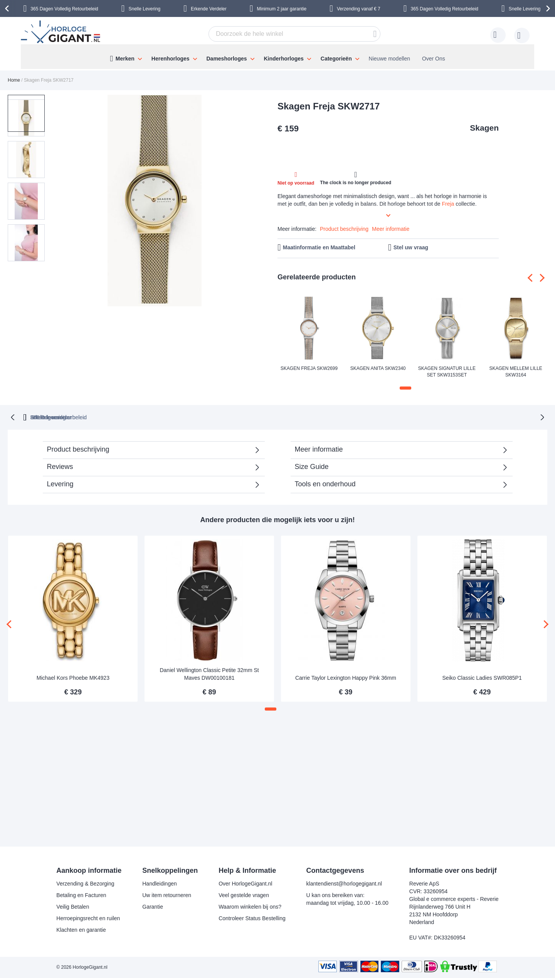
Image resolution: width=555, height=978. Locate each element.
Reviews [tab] (60, 466)
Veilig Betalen (72, 907)
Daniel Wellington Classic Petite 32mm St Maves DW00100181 (209, 673)
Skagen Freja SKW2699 (309, 368)
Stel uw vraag (411, 247)
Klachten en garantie (81, 930)
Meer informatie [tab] (319, 448)
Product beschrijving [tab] (78, 448)
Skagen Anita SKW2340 (378, 368)
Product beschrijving (344, 229)
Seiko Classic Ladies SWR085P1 (482, 677)
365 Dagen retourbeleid (214, 416)
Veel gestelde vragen (244, 895)
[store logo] (62, 32)
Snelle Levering (145, 9)
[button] (64, 201)
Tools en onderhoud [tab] (325, 483)
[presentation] (8, 8)
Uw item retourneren (166, 895)
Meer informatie (390, 229)
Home (14, 80)
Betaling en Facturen (81, 895)
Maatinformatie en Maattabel (319, 247)
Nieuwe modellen (389, 58)
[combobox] (294, 34)
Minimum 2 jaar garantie (282, 9)
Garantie (152, 907)
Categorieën (336, 58)
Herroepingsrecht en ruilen (88, 918)
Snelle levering (359, 416)
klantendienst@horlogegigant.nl (344, 884)
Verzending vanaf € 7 (358, 9)
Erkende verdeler (291, 416)
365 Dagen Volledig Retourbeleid (64, 9)
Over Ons (433, 58)
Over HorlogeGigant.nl (245, 884)
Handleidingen (159, 884)
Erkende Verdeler (209, 9)
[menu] (277, 56)
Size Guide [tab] (312, 466)
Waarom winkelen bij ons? (250, 907)
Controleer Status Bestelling (252, 918)
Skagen (484, 127)
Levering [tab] (60, 483)
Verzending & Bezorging (85, 884)
